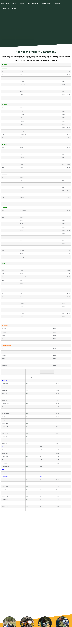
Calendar (22, 3)
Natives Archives (47, 3)
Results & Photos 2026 (33, 3)
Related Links (5, 8)
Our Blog (14, 8)
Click (27, 383)
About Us (14, 3)
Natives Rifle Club (5, 3)
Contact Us (57, 3)
